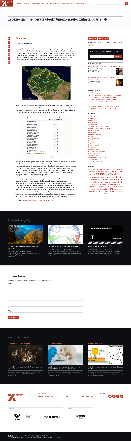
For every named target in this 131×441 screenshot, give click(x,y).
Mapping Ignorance (95, 343)
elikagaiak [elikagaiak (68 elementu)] (98, 177)
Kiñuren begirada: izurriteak (99, 93)
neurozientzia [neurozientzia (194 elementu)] (100, 189)
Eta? (89, 136)
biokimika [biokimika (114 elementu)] (92, 174)
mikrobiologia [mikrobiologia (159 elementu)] (119, 186)
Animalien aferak (93, 116)
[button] (9, 38)
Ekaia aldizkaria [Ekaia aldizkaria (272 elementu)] (115, 174)
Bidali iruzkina (13, 317)
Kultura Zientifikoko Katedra (46, 396)
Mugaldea (18, 15)
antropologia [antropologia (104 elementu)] (106, 169)
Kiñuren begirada (93, 149)
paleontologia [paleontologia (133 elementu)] (117, 189)
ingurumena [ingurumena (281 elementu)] (108, 182)
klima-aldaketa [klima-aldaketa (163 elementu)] (96, 184)
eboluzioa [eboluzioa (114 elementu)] (107, 174)
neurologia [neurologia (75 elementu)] (93, 189)
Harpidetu (118, 56)
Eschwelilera (31, 51)
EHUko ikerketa (92, 130)
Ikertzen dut (91, 147)
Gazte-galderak (92, 139)
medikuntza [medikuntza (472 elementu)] (109, 186)
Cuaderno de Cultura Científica (19, 343)
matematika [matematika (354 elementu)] (94, 186)
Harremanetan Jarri (87, 396)
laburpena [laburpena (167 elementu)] (104, 184)
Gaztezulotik (92, 141)
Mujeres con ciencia (55, 343)
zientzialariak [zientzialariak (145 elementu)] (119, 191)
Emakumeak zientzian (94, 134)
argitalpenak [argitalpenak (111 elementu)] (113, 169)
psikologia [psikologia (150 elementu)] (92, 191)
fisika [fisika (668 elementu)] (118, 177)
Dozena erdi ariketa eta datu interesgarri (99, 128)
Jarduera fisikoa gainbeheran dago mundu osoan (105, 99)
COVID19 (91, 120)
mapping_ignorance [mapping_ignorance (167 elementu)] (114, 184)
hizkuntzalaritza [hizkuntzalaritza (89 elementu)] (112, 179)
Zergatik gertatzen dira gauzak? (97, 157)
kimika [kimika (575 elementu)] (119, 182)
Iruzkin (10, 283)
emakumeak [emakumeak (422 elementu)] (106, 177)
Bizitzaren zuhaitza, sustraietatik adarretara (63, 246)
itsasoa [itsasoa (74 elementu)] (114, 182)
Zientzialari (91, 159)
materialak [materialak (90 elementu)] (101, 186)
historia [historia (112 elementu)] (106, 179)
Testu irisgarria (21, 39)
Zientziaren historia (93, 161)
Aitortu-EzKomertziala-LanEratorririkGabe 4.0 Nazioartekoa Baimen (36, 437)
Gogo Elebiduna (92, 143)
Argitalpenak (91, 118)
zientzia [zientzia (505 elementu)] (111, 191)
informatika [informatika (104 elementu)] (92, 182)
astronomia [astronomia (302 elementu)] (112, 171)
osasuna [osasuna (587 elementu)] (109, 189)
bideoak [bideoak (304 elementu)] (119, 171)
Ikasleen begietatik (93, 145)
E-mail (10, 305)
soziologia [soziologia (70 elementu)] (97, 191)
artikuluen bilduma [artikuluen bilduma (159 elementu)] (94, 171)
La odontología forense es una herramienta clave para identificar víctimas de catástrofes (64, 368)
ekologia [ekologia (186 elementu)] (93, 177)
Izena (9, 299)
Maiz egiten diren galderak (96, 151)
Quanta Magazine (93, 153)
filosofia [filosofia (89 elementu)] (114, 177)
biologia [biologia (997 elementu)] (100, 173)
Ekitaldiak (91, 132)
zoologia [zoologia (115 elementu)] (106, 193)
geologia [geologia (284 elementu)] (101, 179)
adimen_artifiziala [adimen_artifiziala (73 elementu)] (92, 169)
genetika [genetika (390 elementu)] (93, 179)
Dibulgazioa (11, 15)
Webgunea (10, 311)
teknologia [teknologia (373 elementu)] (103, 191)
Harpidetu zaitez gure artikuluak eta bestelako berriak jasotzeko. (104, 52)
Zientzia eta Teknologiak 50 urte (97, 126)
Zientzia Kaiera (68, 396)
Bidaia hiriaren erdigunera (97, 246)
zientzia (91, 45)
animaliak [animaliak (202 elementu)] (99, 169)
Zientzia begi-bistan (94, 124)
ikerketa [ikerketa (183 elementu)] (119, 179)
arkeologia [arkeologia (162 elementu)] (120, 169)
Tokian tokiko (92, 155)
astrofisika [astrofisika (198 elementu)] (103, 171)
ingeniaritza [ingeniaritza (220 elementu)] (99, 182)
